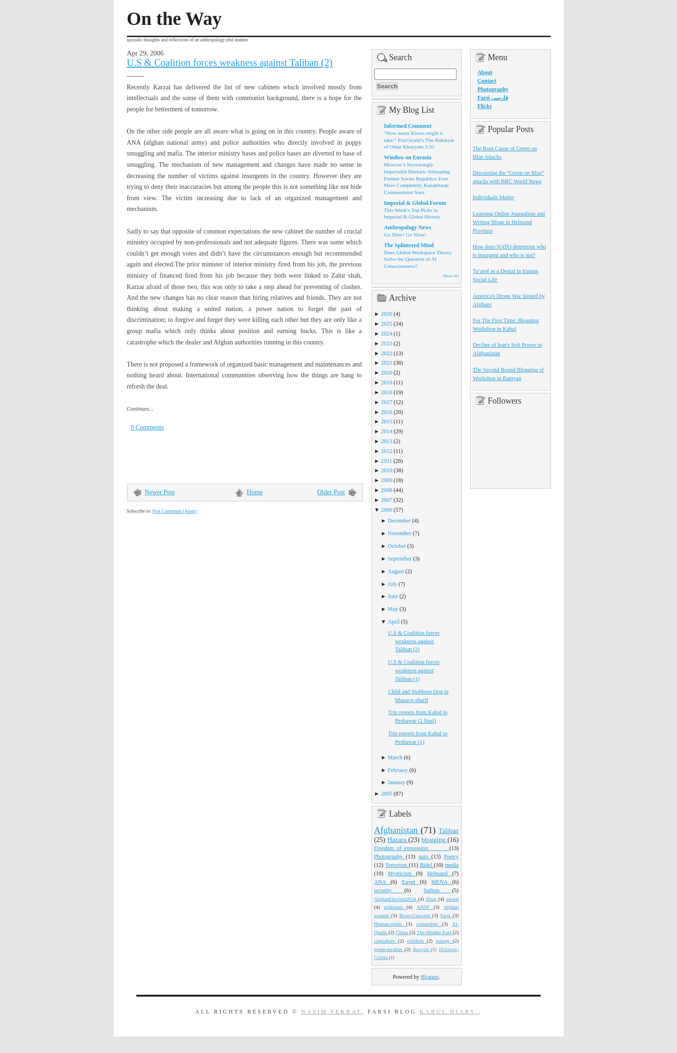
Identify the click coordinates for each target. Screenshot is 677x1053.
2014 (387, 431)
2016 (387, 412)
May (393, 609)
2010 (387, 470)
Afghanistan (397, 830)
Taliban (449, 831)
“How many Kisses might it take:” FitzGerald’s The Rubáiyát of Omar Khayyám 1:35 (419, 139)
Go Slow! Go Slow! (405, 234)
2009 (387, 480)
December (399, 520)
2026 (387, 314)
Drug (432, 899)
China (402, 932)
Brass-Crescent (415, 915)
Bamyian (422, 949)
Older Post (331, 492)
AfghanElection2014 (396, 899)
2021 (387, 362)
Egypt (411, 882)
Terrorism (397, 865)
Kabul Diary (449, 1011)
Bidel (427, 865)
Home (255, 492)
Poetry (451, 856)
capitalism (386, 941)
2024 (387, 333)
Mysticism (402, 873)
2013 (387, 441)
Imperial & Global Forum (415, 203)
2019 (387, 382)
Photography (390, 856)
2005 (387, 793)
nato (424, 856)
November (399, 533)
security (389, 890)
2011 (386, 461)
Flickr (485, 106)
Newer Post (160, 492)
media (451, 865)
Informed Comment (408, 126)
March (395, 757)
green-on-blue (389, 949)
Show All (450, 275)
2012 (387, 451)
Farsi (447, 915)
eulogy (444, 941)
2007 (387, 500)
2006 (387, 510)
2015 (387, 421)
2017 (387, 402)
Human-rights (390, 924)
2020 (387, 372)
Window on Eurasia (408, 157)
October (397, 546)
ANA (382, 882)
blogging (435, 839)
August (396, 571)
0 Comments (147, 427)
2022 (387, 353)
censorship (429, 924)
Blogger (430, 977)
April (394, 621)
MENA (441, 882)
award (452, 899)
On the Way (174, 18)
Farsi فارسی (493, 97)
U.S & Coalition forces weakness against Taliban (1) (414, 670)
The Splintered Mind (409, 245)
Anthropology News (408, 227)
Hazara (398, 839)
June (393, 596)
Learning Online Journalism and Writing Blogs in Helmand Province (509, 222)
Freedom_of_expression (411, 848)
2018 (387, 392)
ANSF (425, 907)
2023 (387, 343)
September (400, 558)
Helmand (439, 873)
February (398, 770)
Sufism (438, 890)
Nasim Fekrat (331, 1011)
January (396, 782)
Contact (487, 81)
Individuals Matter (493, 197)
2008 (387, 490)
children (417, 941)
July (392, 584)
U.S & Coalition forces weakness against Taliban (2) (230, 62)
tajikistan (395, 907)
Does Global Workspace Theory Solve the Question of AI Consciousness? (418, 259)
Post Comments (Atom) (174, 511)
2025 (387, 323)
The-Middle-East (435, 932)
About (485, 72)
